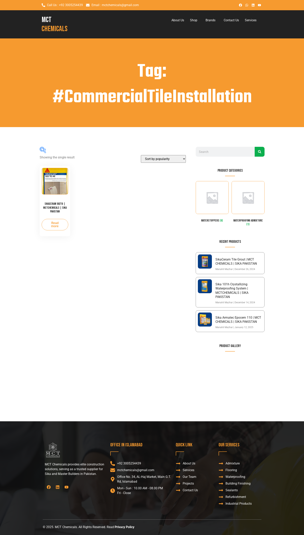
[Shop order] (163, 159)
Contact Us (231, 20)
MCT (54, 24)
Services (250, 20)
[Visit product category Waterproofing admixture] (248, 204)
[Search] (260, 152)
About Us (177, 20)
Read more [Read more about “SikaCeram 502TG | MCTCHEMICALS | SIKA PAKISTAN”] (55, 224)
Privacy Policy (124, 527)
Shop (193, 20)
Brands (210, 20)
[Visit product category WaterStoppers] (212, 202)
